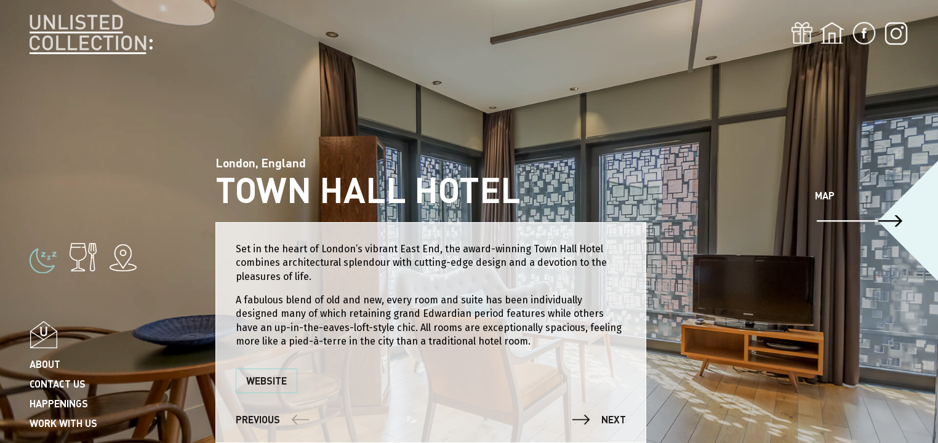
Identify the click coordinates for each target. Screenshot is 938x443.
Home (832, 33)
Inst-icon (896, 33)
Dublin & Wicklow (74, 132)
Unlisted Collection (91, 35)
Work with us (63, 423)
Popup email (43, 334)
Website (266, 380)
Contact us (58, 383)
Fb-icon (864, 33)
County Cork (60, 93)
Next (613, 419)
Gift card (802, 33)
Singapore (55, 73)
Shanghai (53, 172)
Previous (258, 419)
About (45, 364)
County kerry (63, 113)
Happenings (59, 403)
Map (825, 195)
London (48, 152)
